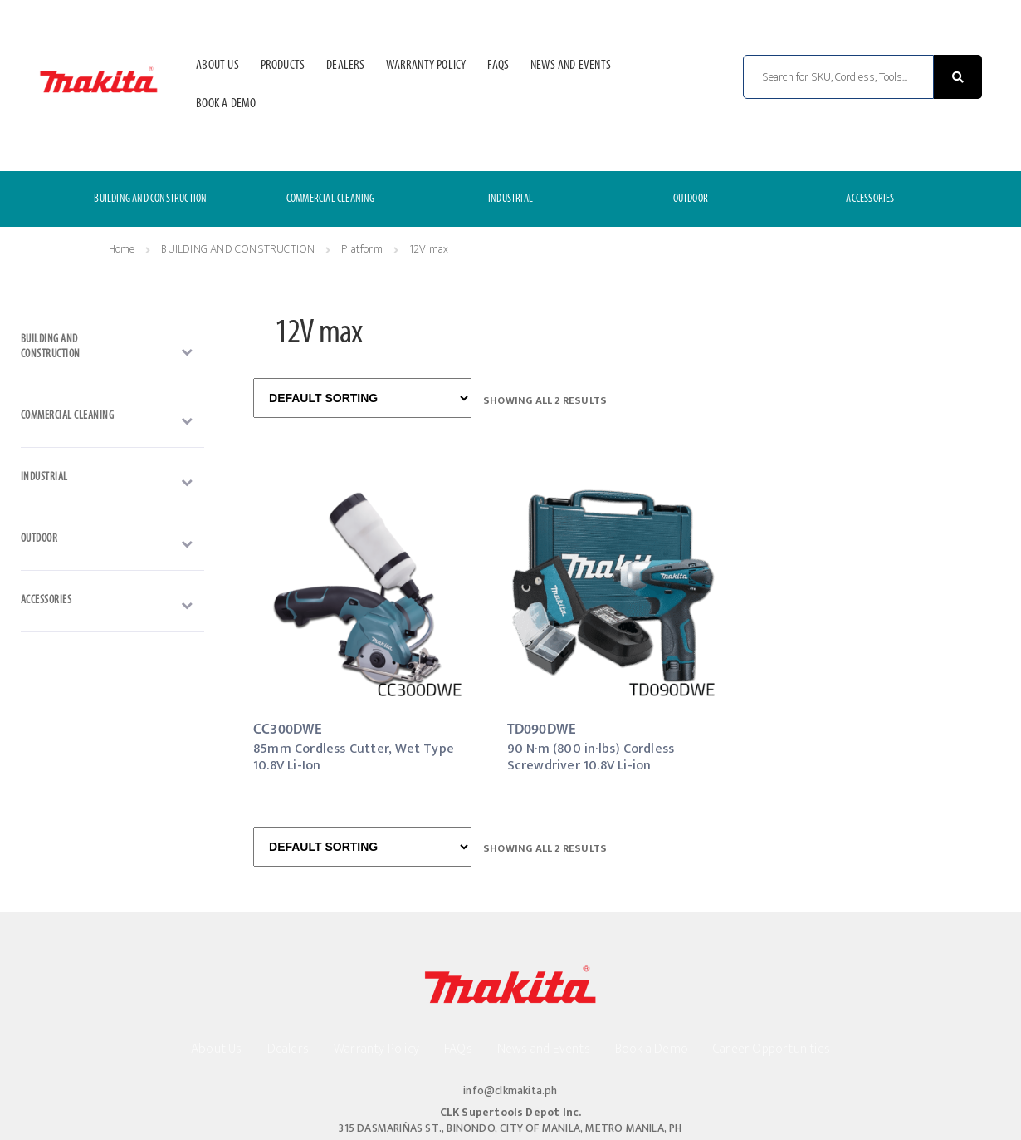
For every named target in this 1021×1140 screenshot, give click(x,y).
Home (122, 248)
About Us (217, 65)
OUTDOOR (690, 199)
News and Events (570, 65)
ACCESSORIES (870, 199)
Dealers (345, 65)
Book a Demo (226, 104)
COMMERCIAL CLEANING (330, 199)
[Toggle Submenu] (112, 351)
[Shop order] (362, 398)
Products (283, 65)
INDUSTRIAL (510, 199)
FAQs (498, 65)
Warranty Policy (426, 65)
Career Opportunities (771, 1049)
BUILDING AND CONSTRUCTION (150, 199)
